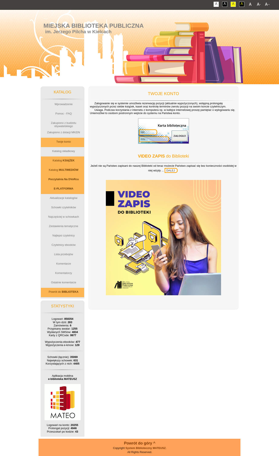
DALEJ (170, 170)
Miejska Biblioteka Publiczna (93, 25)
